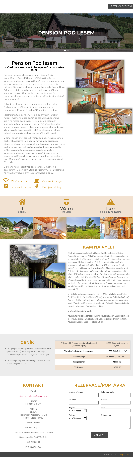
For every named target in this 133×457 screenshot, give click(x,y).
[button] (5, 228)
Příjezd (78, 409)
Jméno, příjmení (84, 393)
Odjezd (78, 416)
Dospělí (84, 401)
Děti (116, 409)
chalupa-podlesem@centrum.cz (33, 396)
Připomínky (116, 421)
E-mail (116, 401)
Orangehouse (123, 454)
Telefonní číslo (116, 393)
